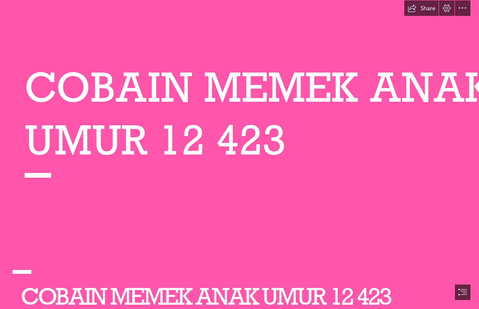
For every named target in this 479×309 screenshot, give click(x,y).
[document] (239, 154)
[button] (421, 8)
